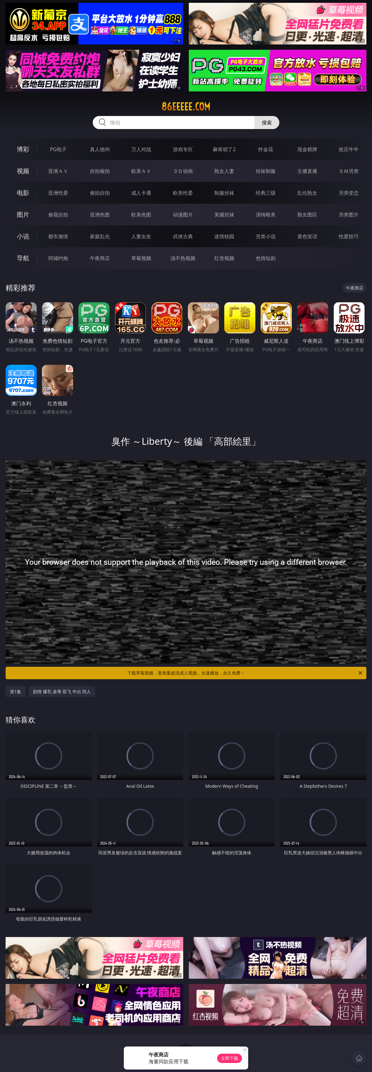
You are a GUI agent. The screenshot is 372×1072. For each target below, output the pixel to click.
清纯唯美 (266, 214)
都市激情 (58, 236)
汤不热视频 (182, 258)
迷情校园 (224, 236)
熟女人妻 (224, 171)
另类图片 (349, 214)
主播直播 (307, 171)
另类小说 (266, 236)
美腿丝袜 (224, 214)
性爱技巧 (349, 236)
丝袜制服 (266, 171)
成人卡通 (141, 192)
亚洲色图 (100, 214)
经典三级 (266, 192)
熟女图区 (307, 214)
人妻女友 (141, 236)
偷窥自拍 (58, 214)
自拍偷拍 (100, 171)
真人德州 (100, 149)
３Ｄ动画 (183, 171)
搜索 (267, 122)
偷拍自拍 (100, 192)
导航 (23, 258)
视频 (23, 171)
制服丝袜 (224, 192)
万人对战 (141, 149)
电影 (23, 192)
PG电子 (58, 149)
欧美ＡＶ (141, 171)
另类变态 (349, 192)
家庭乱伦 (100, 236)
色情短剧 (266, 258)
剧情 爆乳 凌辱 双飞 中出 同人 (62, 691)
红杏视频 (224, 258)
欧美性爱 (183, 192)
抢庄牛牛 (349, 149)
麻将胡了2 (224, 149)
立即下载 (229, 1058)
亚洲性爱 (58, 192)
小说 (23, 236)
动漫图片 (183, 214)
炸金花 (265, 149)
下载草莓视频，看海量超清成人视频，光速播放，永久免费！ (245, 673)
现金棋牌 (307, 149)
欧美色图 (141, 214)
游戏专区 (183, 149)
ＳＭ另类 (349, 171)
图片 (23, 214)
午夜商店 (100, 258)
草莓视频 (141, 258)
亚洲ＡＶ (58, 171)
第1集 (15, 691)
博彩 (23, 149)
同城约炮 (58, 258)
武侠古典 (183, 236)
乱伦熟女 (307, 192)
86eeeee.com (185, 106)
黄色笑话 (307, 236)
